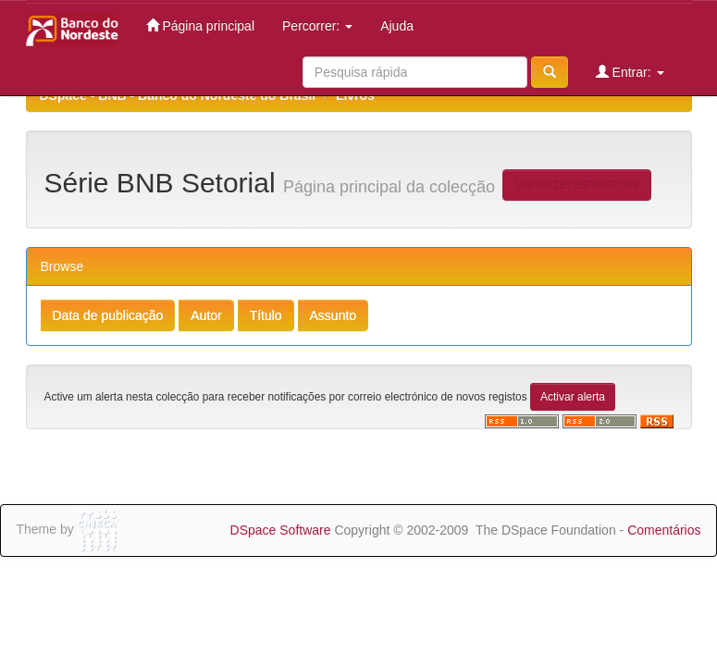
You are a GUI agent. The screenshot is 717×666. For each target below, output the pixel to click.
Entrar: (630, 72)
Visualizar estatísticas (576, 185)
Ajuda (397, 25)
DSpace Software (280, 530)
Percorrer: (317, 25)
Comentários (663, 530)
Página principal (200, 25)
